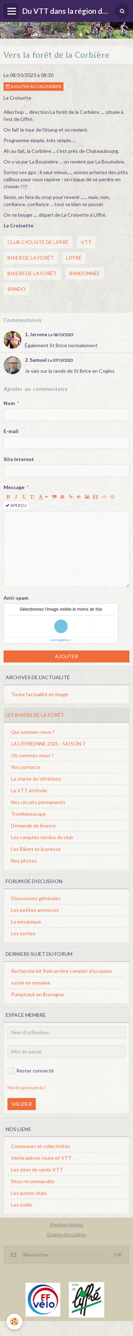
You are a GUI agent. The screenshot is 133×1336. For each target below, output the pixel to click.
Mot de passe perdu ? (26, 1087)
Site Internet (19, 459)
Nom (9, 403)
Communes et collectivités (40, 1146)
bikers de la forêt (32, 273)
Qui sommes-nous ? (33, 732)
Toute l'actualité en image (39, 694)
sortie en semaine (30, 983)
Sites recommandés (33, 1181)
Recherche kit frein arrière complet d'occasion (61, 971)
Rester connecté (30, 1070)
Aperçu (16, 505)
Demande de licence (33, 825)
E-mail (11, 431)
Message (14, 487)
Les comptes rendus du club (42, 837)
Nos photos (24, 861)
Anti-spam (16, 598)
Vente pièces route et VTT (41, 1158)
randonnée (84, 273)
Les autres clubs (29, 1193)
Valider (21, 1104)
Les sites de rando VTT (37, 1169)
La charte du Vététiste (36, 779)
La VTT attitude (29, 790)
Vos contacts (25, 767)
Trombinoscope (28, 814)
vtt (86, 242)
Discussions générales (36, 898)
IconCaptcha (59, 640)
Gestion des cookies (66, 1234)
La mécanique (26, 922)
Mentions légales (66, 1224)
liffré (74, 258)
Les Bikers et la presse (36, 849)
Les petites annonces (35, 910)
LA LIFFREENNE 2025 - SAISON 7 (48, 744)
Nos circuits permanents (38, 802)
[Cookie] (14, 1322)
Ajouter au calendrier (33, 86)
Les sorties (23, 933)
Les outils (21, 1205)
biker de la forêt (30, 258)
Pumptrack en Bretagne (37, 994)
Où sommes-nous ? (32, 755)
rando (16, 289)
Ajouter (66, 656)
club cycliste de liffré (37, 242)
